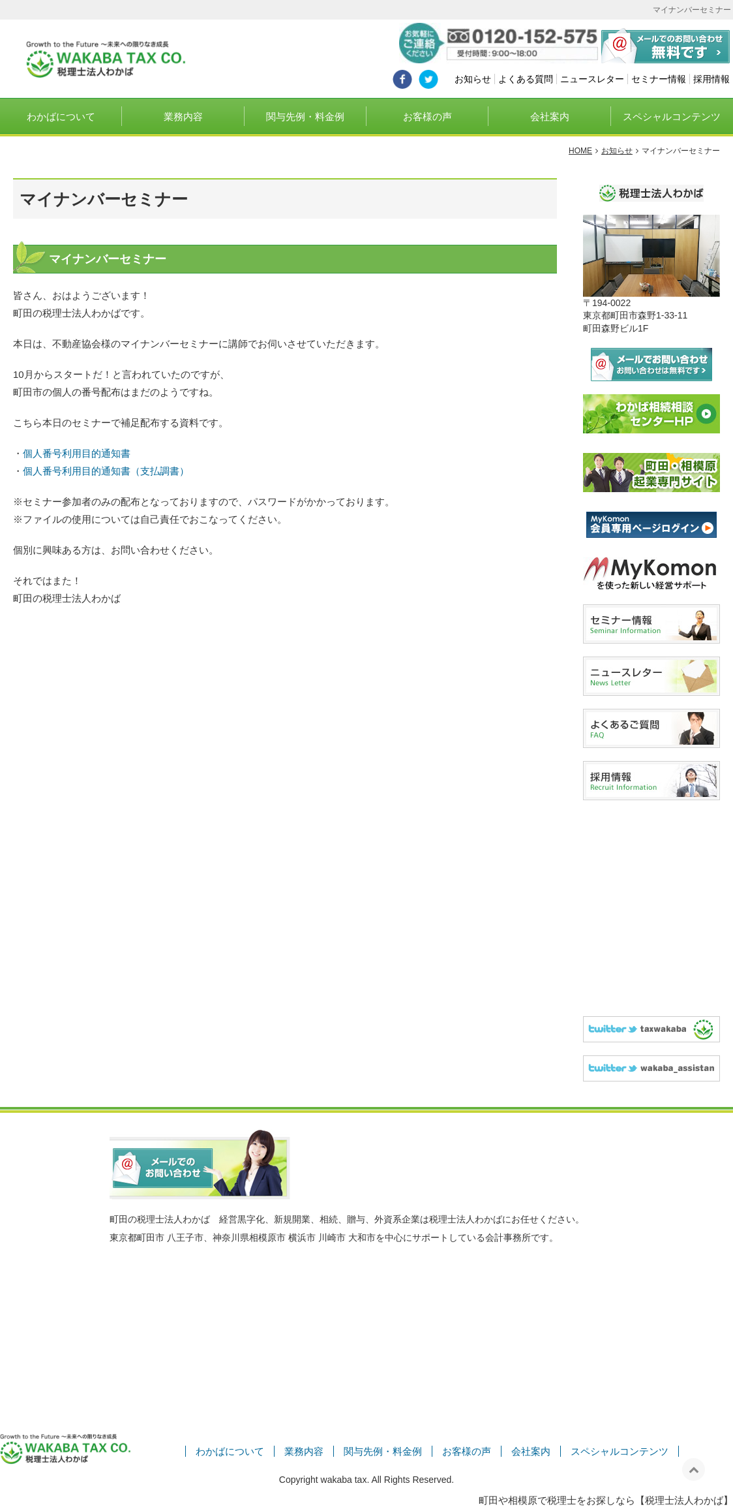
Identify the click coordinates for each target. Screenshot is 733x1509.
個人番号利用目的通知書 (76, 453)
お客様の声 (427, 116)
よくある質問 (525, 79)
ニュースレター (592, 79)
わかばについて (61, 116)
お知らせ (473, 79)
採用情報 (711, 79)
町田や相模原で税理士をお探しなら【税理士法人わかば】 (606, 1500)
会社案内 (549, 116)
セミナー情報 (658, 79)
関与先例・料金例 (305, 116)
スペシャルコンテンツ (672, 116)
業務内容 (183, 116)
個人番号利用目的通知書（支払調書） (106, 470)
